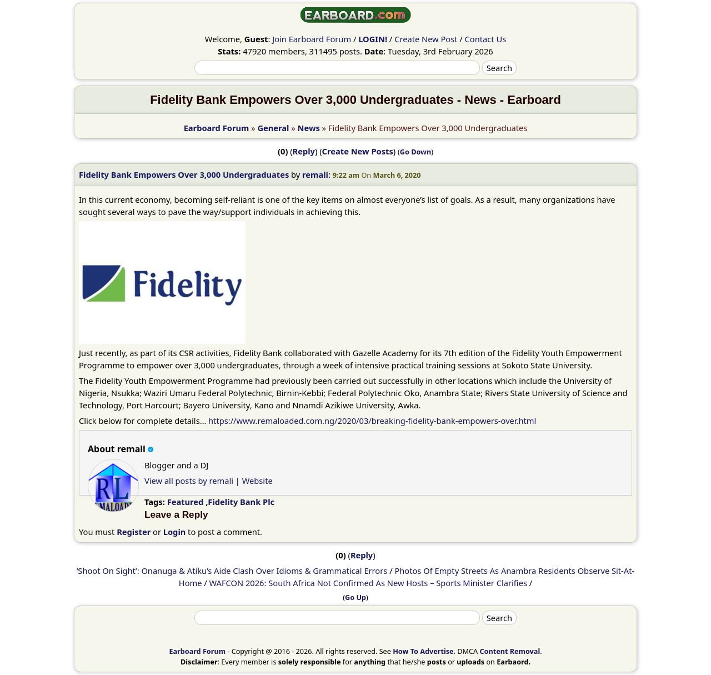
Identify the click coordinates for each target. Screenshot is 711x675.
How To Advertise (423, 651)
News (309, 127)
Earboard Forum (216, 127)
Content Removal (509, 651)
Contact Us (486, 38)
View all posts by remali (188, 480)
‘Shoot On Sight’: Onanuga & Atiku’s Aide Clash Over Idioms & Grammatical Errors (232, 570)
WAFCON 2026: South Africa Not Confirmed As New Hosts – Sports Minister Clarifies (368, 582)
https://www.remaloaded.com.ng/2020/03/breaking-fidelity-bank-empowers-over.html (372, 420)
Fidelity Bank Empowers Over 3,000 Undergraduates (184, 174)
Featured (185, 501)
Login (174, 531)
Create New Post (425, 38)
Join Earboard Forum (311, 38)
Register (134, 531)
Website (257, 480)
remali (315, 174)
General (273, 127)
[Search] (337, 68)
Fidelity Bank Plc (241, 501)
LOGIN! (372, 38)
